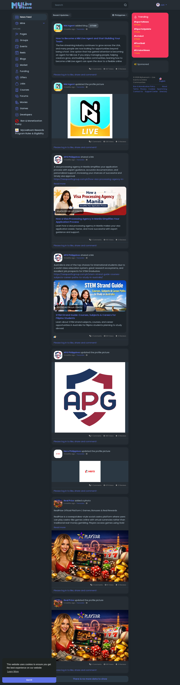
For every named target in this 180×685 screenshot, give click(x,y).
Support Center (151, 91)
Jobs (20, 84)
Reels (20, 53)
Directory (163, 91)
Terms (136, 89)
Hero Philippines (72, 451)
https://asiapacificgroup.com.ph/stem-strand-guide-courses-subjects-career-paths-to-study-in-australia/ (87, 276)
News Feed (23, 17)
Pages (21, 34)
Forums (21, 96)
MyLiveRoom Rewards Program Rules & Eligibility (29, 132)
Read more (60, 183)
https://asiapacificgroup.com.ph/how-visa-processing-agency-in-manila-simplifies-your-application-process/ (89, 181)
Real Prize (69, 500)
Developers (23, 114)
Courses (22, 90)
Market (21, 65)
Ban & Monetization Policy (28, 122)
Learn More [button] (13, 671)
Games (21, 108)
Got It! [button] (29, 680)
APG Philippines (72, 157)
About (164, 86)
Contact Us (138, 91)
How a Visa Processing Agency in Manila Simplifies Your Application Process (87, 220)
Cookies (151, 89)
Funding (22, 71)
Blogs (20, 59)
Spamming (162, 89)
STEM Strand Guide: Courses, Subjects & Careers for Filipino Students (86, 317)
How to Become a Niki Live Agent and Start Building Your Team (88, 40)
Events (21, 46)
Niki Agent (69, 25)
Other (93, 25)
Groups (21, 40)
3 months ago (69, 29)
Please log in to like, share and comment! (75, 74)
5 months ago (69, 503)
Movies (21, 102)
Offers (21, 77)
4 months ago (69, 258)
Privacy (143, 89)
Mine (20, 23)
